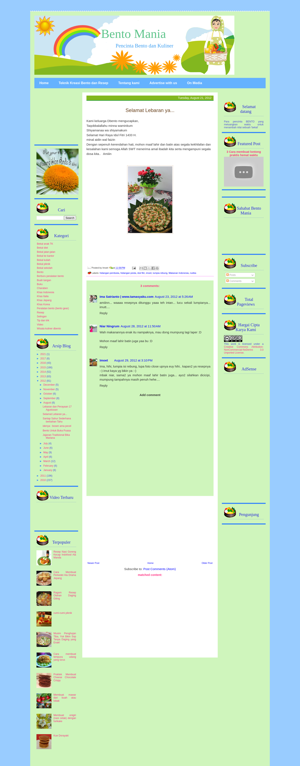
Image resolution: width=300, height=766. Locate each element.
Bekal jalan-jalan (46, 251)
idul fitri (141, 273)
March (47, 461)
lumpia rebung (160, 273)
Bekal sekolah (44, 268)
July (46, 443)
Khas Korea (43, 304)
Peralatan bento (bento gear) (53, 308)
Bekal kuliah (43, 260)
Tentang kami (128, 83)
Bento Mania (133, 34)
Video (40, 324)
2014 (43, 371)
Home (44, 83)
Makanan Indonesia (179, 273)
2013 (43, 376)
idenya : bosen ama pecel (57, 426)
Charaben (42, 288)
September (49, 398)
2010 (43, 480)
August (47, 402)
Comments (233, 281)
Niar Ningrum (109, 326)
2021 (43, 354)
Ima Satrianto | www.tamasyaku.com (127, 296)
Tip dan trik (43, 320)
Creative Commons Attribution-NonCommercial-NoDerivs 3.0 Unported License (244, 349)
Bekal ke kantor (45, 255)
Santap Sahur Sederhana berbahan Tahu (57, 420)
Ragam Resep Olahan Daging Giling (65, 595)
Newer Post (93, 563)
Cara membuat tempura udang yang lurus (65, 657)
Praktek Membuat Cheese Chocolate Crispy (65, 677)
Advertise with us (163, 83)
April (46, 456)
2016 (43, 362)
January (48, 470)
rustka (193, 273)
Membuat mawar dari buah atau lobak (65, 697)
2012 (43, 380)
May (46, 452)
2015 (43, 367)
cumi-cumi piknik (63, 613)
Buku (39, 284)
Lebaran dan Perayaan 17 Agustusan (57, 408)
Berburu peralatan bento (50, 276)
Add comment (150, 395)
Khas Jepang (44, 300)
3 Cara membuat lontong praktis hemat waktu (244, 153)
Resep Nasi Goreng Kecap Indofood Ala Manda (65, 554)
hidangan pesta (128, 273)
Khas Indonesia (45, 292)
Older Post (207, 563)
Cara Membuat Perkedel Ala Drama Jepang (65, 575)
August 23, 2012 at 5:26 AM (174, 296)
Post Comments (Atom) (159, 569)
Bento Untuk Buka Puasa (57, 430)
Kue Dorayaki (61, 735)
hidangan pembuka (109, 273)
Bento (40, 272)
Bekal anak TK (45, 243)
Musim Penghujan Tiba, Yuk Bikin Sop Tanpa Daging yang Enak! (65, 638)
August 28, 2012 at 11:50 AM (140, 326)
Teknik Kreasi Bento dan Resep (83, 83)
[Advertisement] (150, 528)
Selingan (42, 316)
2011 (43, 475)
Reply (104, 313)
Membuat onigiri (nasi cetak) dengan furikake (65, 718)
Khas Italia (43, 296)
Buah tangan (44, 280)
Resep (40, 312)
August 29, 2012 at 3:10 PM (133, 360)
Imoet (104, 360)
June (46, 447)
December (49, 384)
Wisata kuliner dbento (49, 328)
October (48, 393)
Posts (231, 275)
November (49, 389)
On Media (194, 83)
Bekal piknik (43, 264)
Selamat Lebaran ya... (55, 414)
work (233, 344)
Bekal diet (42, 247)
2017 (43, 358)
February (48, 465)
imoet (149, 273)
